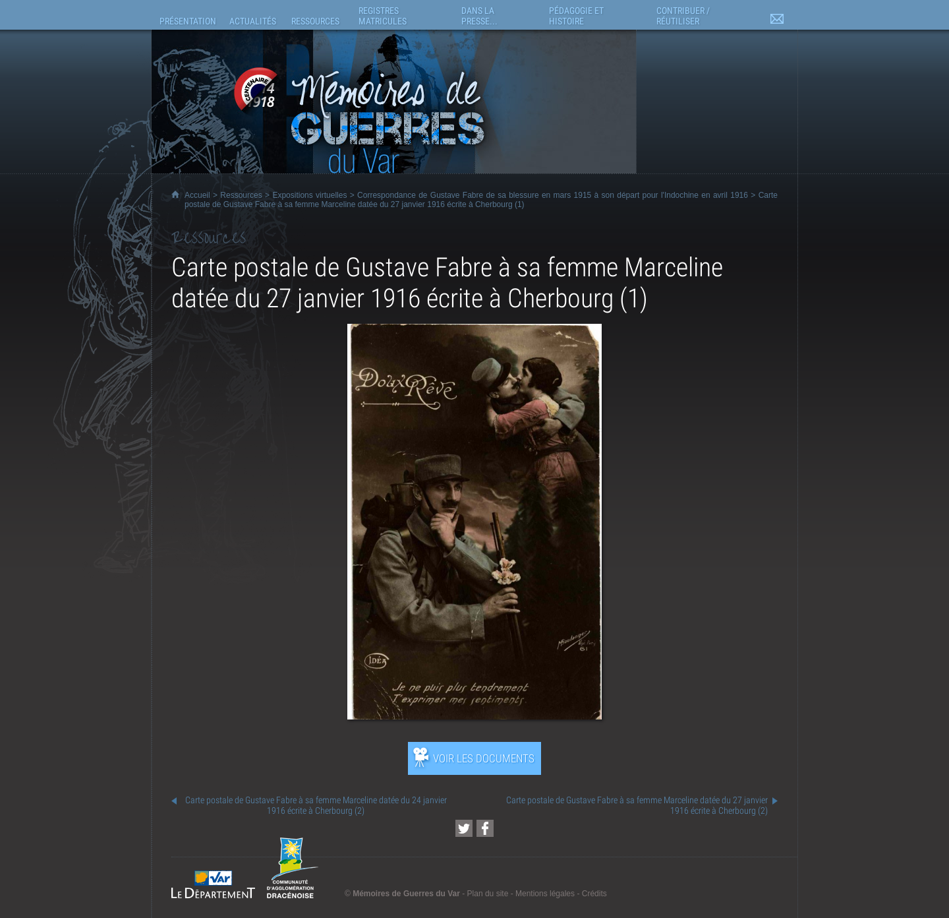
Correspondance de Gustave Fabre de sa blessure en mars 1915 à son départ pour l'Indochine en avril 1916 (552, 195)
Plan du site (488, 893)
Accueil (197, 195)
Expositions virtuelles (309, 195)
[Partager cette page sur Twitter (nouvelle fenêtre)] (464, 828)
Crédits (594, 893)
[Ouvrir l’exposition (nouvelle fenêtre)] (474, 716)
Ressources (241, 195)
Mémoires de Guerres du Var (406, 893)
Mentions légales (545, 893)
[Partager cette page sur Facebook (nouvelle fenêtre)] (485, 828)
